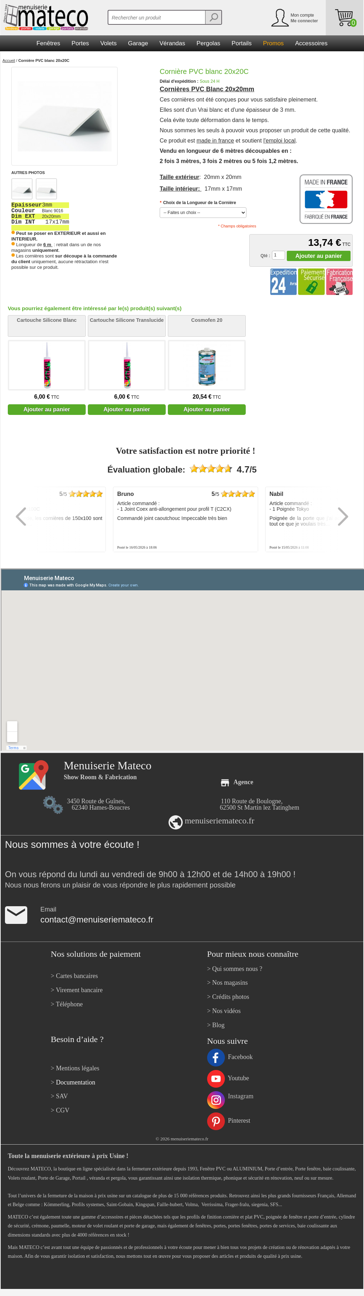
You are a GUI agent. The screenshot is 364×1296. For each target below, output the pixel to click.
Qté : (265, 255)
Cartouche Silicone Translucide (127, 320)
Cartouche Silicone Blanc (47, 320)
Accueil (8, 60)
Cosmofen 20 (206, 320)
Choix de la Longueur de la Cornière (198, 202)
